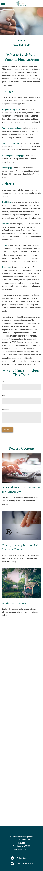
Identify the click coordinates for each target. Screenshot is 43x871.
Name (4, 381)
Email (4, 395)
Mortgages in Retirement (16, 603)
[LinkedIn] (21, 858)
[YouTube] (21, 863)
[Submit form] (7, 429)
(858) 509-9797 (24, 849)
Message (5, 409)
